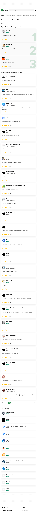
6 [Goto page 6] (12, 402)
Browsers (13, 15)
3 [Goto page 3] (2, 402)
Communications (19, 15)
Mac (2, 15)
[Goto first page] (27, 403)
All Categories (8, 15)
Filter (3, 23)
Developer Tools (26, 15)
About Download (25, 510)
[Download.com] (4, 10)
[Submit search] (10, 10)
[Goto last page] (33, 403)
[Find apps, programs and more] (21, 10)
